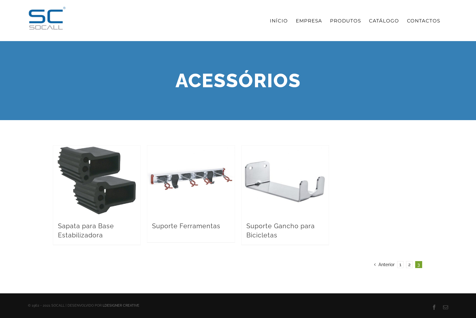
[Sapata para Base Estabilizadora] (97, 180)
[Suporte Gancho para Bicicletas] (285, 180)
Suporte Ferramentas (186, 226)
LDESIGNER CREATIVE (121, 305)
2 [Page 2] (409, 264)
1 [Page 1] (400, 264)
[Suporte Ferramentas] (191, 180)
